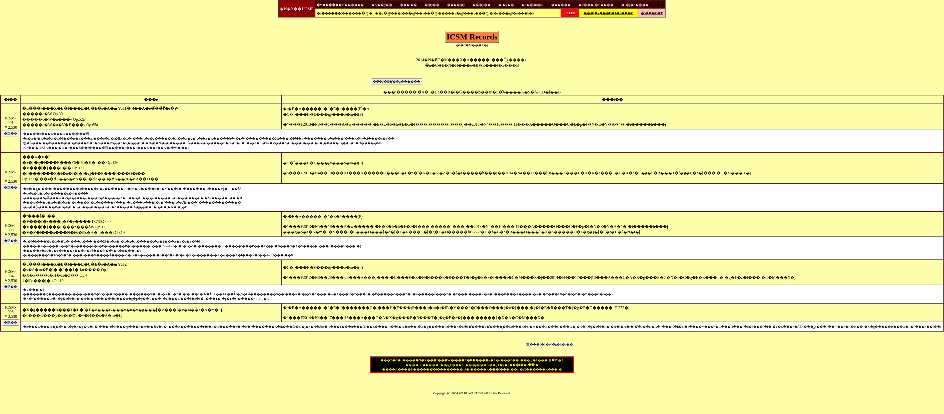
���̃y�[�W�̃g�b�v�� (551, 344)
